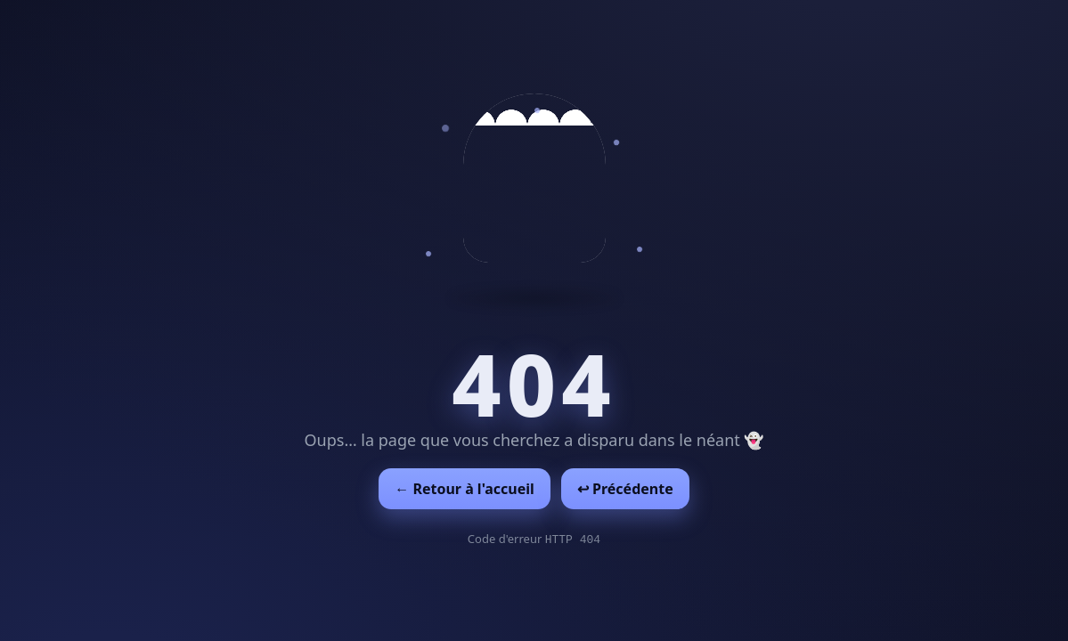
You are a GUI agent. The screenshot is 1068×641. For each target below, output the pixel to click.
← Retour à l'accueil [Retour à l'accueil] (464, 489)
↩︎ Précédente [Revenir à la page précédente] (625, 489)
